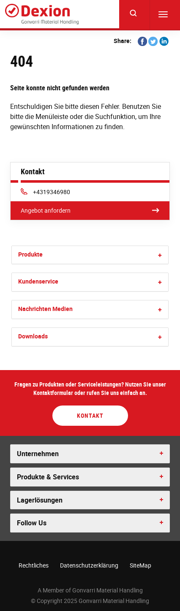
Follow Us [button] (31, 522)
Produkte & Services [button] (48, 476)
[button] (160, 255)
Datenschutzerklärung (89, 565)
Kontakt (90, 415)
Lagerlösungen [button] (40, 500)
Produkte (30, 254)
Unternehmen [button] (38, 453)
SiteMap (140, 565)
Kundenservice (38, 281)
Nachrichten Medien (45, 309)
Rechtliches (34, 565)
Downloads (33, 336)
